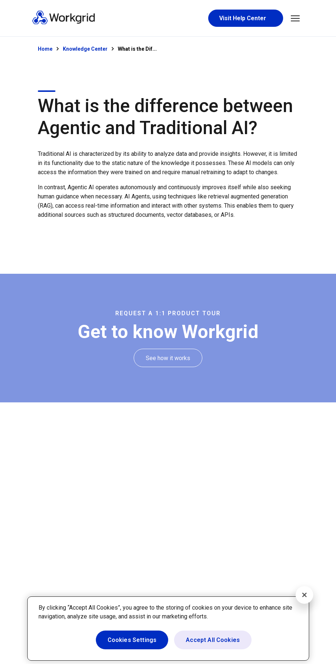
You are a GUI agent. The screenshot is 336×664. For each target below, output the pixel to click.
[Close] (304, 595)
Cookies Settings (132, 639)
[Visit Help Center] (245, 18)
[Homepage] (63, 22)
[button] (295, 18)
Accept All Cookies (213, 639)
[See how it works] (168, 358)
